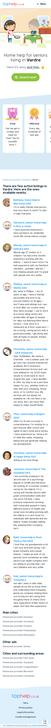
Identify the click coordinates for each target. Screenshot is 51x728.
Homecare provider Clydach (17, 626)
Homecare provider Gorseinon (18, 621)
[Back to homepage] (13, 4)
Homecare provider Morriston (18, 671)
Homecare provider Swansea (18, 617)
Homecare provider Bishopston (19, 634)
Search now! (25, 77)
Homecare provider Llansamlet (18, 675)
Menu (41, 4)
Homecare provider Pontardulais (19, 630)
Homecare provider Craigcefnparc (20, 666)
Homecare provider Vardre (16, 646)
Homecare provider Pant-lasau (18, 658)
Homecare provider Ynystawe (18, 662)
